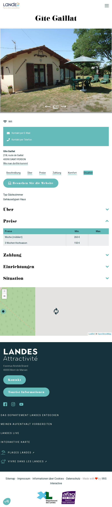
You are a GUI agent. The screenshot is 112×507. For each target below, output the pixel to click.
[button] (7, 501)
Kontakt (14, 380)
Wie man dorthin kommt (15, 163)
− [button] (4, 296)
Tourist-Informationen (26, 392)
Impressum (23, 478)
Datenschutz (73, 478)
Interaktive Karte (15, 442)
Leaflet (91, 334)
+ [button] (4, 291)
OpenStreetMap (104, 334)
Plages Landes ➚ (18, 452)
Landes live (10, 433)
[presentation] (48, 107)
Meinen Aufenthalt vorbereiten (26, 424)
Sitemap (10, 478)
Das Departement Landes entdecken (30, 415)
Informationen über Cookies (48, 478)
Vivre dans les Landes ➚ (24, 461)
